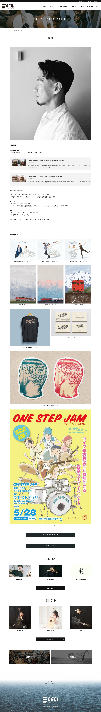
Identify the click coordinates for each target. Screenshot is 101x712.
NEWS (45, 6)
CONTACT (90, 6)
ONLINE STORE (92, 1)
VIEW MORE (55, 588)
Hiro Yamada (20, 579)
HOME (9, 30)
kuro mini (20, 631)
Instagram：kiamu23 (50, 534)
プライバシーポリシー (50, 684)
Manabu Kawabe (81, 579)
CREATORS (74, 6)
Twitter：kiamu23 (50, 546)
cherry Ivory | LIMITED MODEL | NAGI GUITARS (45, 176)
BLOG (82, 6)
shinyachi (50, 579)
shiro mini (50, 631)
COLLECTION (63, 6)
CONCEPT (53, 6)
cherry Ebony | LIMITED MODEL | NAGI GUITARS (46, 160)
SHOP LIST (82, 1)
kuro (81, 631)
